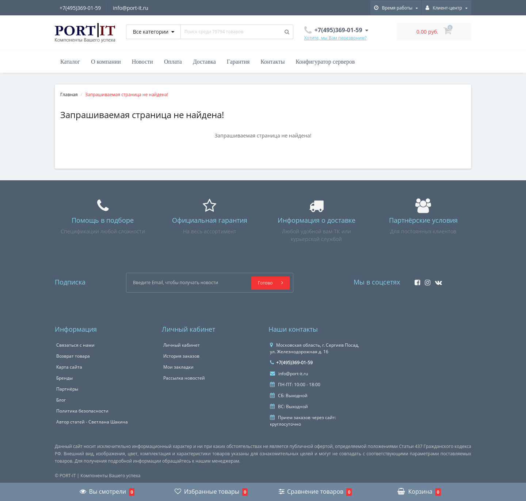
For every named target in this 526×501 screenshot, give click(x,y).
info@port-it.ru (131, 7)
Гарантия (238, 62)
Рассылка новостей (184, 378)
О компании (106, 62)
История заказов (181, 356)
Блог (61, 400)
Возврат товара (73, 356)
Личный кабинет (181, 345)
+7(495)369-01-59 (80, 7)
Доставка (204, 62)
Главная (69, 94)
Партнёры (67, 389)
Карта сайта (69, 367)
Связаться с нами (75, 345)
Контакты (272, 62)
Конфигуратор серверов (325, 62)
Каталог (70, 62)
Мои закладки (178, 367)
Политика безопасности (82, 411)
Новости (142, 62)
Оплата (173, 62)
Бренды (64, 378)
